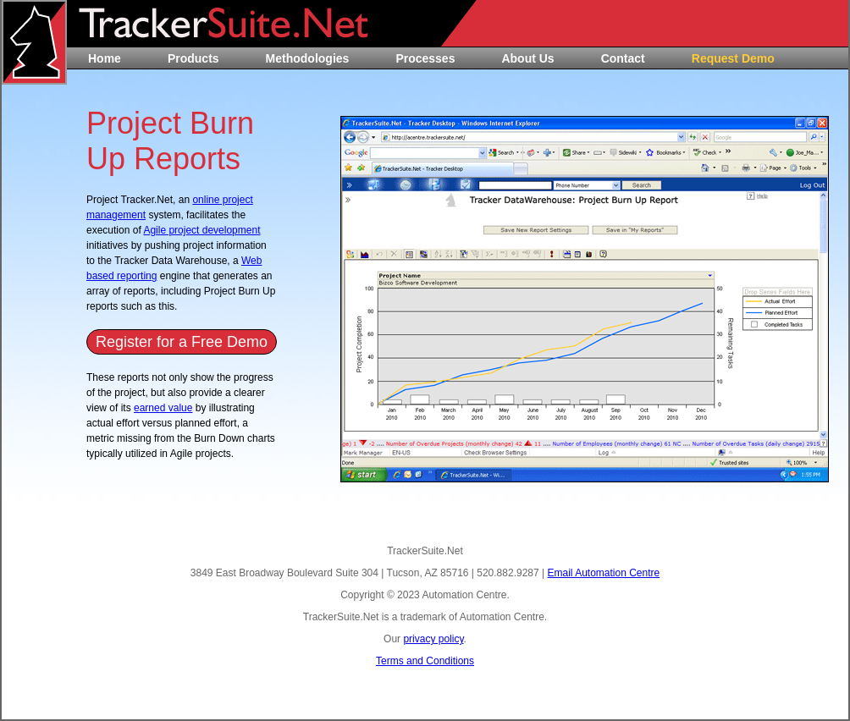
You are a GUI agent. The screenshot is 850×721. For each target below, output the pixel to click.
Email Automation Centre (603, 573)
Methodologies (308, 58)
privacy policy (433, 639)
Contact (623, 58)
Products (193, 58)
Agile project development (201, 230)
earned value (163, 408)
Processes (425, 58)
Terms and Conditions (425, 661)
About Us (527, 58)
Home (104, 58)
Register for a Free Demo (182, 341)
